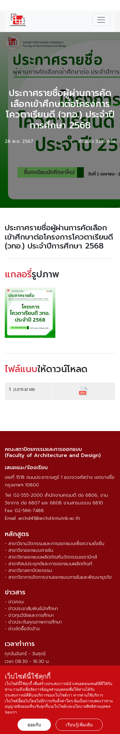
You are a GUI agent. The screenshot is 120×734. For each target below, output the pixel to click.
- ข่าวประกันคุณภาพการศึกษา (33, 622)
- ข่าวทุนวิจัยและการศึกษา (29, 615)
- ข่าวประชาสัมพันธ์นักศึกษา (31, 608)
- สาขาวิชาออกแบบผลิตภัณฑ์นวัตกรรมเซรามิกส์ (51, 557)
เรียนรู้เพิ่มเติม (79, 724)
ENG (111, 6)
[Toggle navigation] (101, 19)
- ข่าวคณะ (14, 602)
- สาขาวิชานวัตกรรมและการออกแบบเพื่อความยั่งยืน (54, 543)
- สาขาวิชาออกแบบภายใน (29, 550)
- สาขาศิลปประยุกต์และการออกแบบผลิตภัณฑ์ (48, 563)
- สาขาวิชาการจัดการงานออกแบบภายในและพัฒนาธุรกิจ (58, 577)
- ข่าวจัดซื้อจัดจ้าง (22, 628)
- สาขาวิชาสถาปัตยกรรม (28, 570)
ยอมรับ (34, 724)
